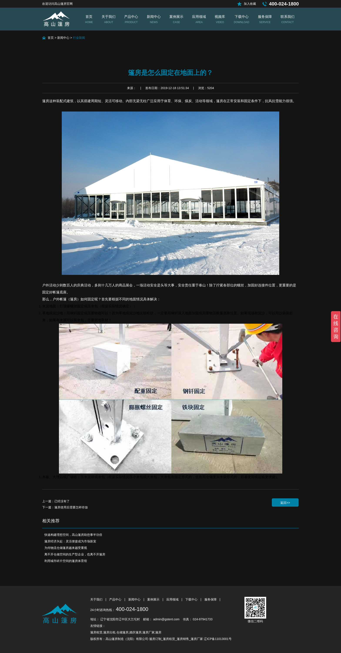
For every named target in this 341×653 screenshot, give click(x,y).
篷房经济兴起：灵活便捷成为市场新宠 (70, 541)
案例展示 (153, 599)
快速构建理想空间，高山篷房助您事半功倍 (73, 534)
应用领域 (172, 599)
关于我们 (96, 599)
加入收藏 (250, 3)
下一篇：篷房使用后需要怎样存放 (65, 507)
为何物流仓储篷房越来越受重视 (65, 548)
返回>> (285, 502)
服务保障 (210, 599)
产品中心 (115, 599)
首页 (51, 37)
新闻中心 (63, 37)
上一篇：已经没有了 (56, 501)
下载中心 (191, 599)
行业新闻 (79, 37)
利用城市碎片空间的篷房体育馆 (65, 561)
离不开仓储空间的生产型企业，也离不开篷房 (74, 554)
